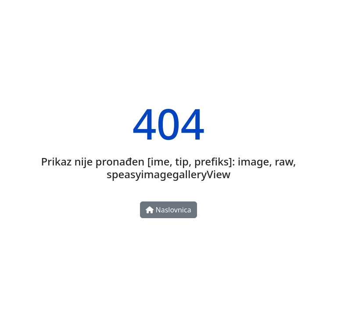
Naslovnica (168, 210)
